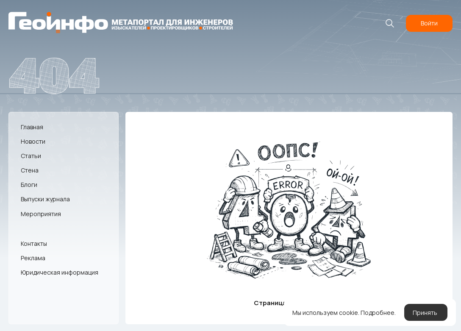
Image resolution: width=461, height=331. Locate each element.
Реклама (33, 258)
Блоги (29, 185)
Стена (30, 170)
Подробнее (377, 313)
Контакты (34, 243)
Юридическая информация (59, 272)
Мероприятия (41, 214)
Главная (32, 127)
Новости (33, 141)
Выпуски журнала (45, 199)
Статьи (31, 156)
